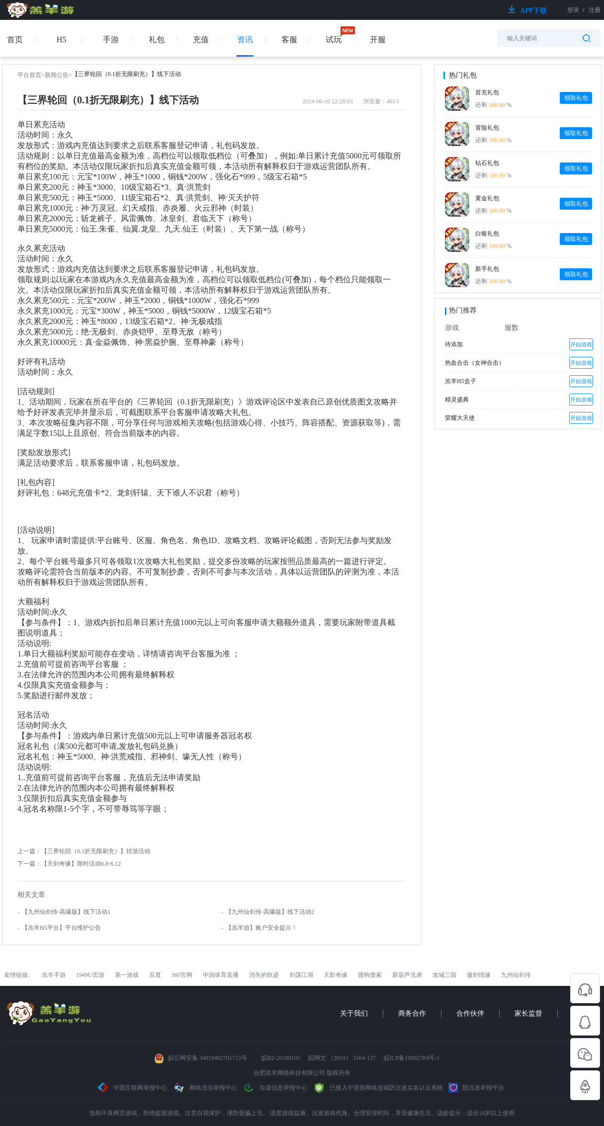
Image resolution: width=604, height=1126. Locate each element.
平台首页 (29, 75)
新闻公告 (57, 75)
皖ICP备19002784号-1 (412, 1057)
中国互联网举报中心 (132, 1087)
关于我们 (354, 1013)
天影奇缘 (335, 974)
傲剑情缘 (479, 974)
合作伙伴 (470, 1013)
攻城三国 (444, 974)
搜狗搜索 (370, 974)
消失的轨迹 (264, 974)
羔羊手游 (54, 974)
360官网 (182, 974)
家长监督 (528, 1013)
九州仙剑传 (516, 974)
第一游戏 (127, 974)
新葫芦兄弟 (407, 974)
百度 (155, 974)
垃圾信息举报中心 (275, 1087)
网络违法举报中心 (206, 1087)
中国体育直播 (221, 974)
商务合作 (412, 1013)
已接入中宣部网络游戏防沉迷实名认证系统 (378, 1087)
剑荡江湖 (301, 974)
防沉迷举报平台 (476, 1087)
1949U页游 (90, 974)
